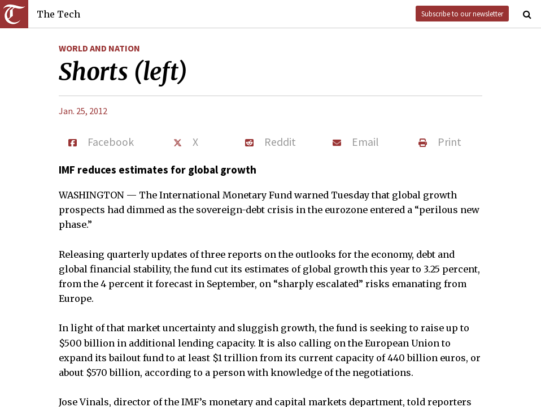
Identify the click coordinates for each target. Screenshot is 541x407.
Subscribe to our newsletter (462, 13)
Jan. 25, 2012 (83, 110)
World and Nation (99, 48)
